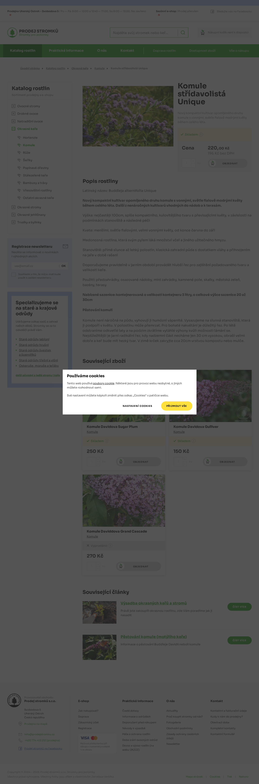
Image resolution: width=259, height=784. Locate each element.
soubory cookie (103, 383)
